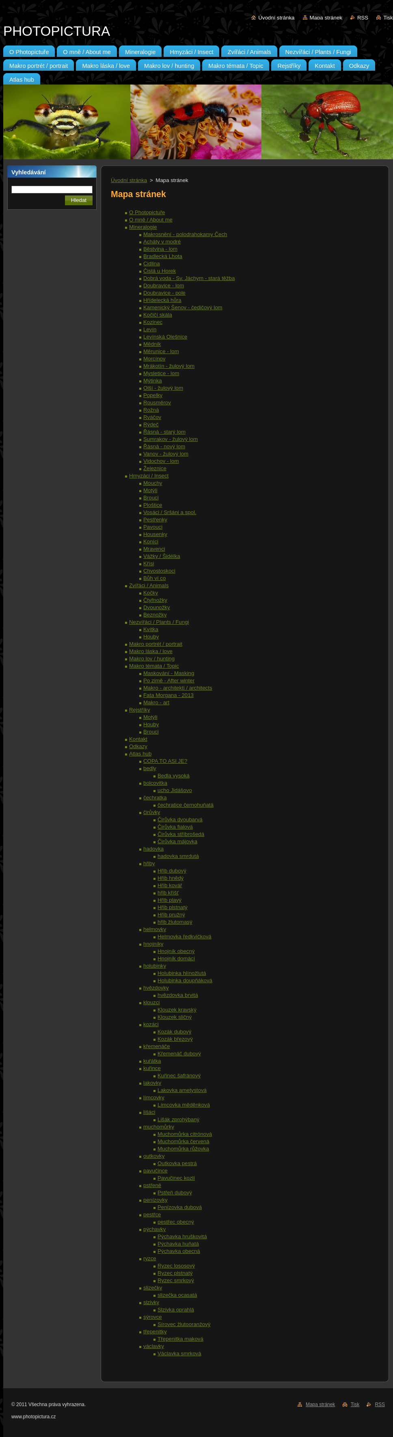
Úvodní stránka (276, 18)
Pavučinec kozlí (176, 1178)
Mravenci (154, 549)
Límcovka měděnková (184, 1105)
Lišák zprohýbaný (178, 1119)
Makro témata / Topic (154, 666)
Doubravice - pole (164, 293)
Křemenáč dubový (179, 1054)
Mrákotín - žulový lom (168, 366)
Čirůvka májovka (177, 841)
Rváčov (152, 417)
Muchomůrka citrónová (185, 1134)
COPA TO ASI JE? (165, 761)
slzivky (151, 1302)
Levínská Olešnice (165, 337)
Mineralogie (143, 227)
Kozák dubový (174, 1032)
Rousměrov (157, 402)
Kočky (150, 593)
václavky (153, 1346)
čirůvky (151, 812)
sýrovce (152, 1317)
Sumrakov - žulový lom (170, 439)
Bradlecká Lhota (162, 256)
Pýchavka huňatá (178, 1244)
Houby (151, 637)
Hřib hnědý (171, 878)
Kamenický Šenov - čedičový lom (182, 307)
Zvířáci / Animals (148, 585)
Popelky (152, 395)
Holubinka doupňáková (185, 980)
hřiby (149, 863)
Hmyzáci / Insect (148, 476)
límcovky (153, 1097)
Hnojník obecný (176, 951)
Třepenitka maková (180, 1339)
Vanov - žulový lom (165, 454)
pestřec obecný (176, 1222)
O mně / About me (151, 220)
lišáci (149, 1112)
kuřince (152, 1068)
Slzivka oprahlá (176, 1310)
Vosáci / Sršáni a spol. (169, 512)
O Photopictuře (147, 212)
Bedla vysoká (174, 776)
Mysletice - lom (161, 373)
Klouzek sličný (175, 1017)
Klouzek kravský (177, 1010)
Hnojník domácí (176, 958)
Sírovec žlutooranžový (184, 1324)
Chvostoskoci (159, 571)
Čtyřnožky (155, 600)
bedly (149, 768)
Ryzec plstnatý (175, 1273)
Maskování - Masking (168, 673)
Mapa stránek (326, 18)
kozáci (151, 1024)
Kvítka (150, 629)
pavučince (155, 1171)
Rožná (151, 410)
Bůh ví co (154, 578)
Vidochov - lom (161, 461)
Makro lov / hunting (152, 659)
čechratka (155, 797)
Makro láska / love (151, 651)
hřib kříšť (168, 893)
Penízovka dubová (180, 1207)
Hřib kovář (170, 885)
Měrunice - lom (161, 351)
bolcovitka (155, 783)
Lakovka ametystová (182, 1090)
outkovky (153, 1156)
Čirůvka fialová (175, 827)
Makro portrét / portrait (155, 644)
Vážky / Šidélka (161, 556)
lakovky (152, 1083)
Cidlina (151, 263)
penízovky (155, 1200)
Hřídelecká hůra (162, 300)
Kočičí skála (157, 315)
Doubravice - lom (163, 285)
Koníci (150, 541)
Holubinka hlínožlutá (182, 973)
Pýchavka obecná (179, 1251)
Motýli (150, 490)
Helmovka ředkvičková (185, 936)
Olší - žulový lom (163, 388)
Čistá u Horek (159, 271)
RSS (362, 18)
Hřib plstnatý (173, 907)
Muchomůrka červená (183, 1141)
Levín (149, 329)
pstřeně (152, 1185)
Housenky (155, 534)
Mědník (152, 344)
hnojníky (153, 944)
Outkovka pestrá (177, 1163)
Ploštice (152, 505)
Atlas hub (140, 754)
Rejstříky (139, 710)
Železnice (154, 468)
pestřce (152, 1214)
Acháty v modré (162, 242)
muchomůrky (158, 1127)
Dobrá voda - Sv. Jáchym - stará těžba (189, 278)
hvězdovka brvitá (178, 995)
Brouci (151, 498)
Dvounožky (156, 607)
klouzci (151, 1002)
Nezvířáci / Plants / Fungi (159, 622)
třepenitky (155, 1331)
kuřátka (152, 1061)
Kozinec (152, 322)
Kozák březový (175, 1039)
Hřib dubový (172, 871)
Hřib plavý (169, 900)
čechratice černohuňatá (186, 805)
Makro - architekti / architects (177, 688)
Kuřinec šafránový (179, 1075)
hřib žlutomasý (175, 922)
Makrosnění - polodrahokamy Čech (185, 234)
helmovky (154, 929)
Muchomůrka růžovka (183, 1149)
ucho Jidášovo (175, 790)
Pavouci (152, 527)
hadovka (153, 849)
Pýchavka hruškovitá (182, 1236)
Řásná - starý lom (164, 432)
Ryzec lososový (176, 1266)
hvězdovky (156, 988)
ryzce (149, 1258)
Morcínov (154, 359)
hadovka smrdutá (178, 856)
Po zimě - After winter (168, 680)
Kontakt (138, 739)
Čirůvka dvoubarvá (180, 819)
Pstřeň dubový (175, 1193)
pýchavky (154, 1229)
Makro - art (156, 702)
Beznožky (155, 615)
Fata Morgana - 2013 (168, 695)
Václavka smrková (179, 1353)
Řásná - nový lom (164, 446)
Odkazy (138, 746)
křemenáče (156, 1046)
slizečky (152, 1288)
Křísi (148, 563)
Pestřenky (155, 520)
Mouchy (152, 483)
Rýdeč (151, 424)
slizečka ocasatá (177, 1295)
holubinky (154, 966)
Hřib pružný (171, 915)
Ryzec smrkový (176, 1280)
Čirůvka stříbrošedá (181, 834)
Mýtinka (152, 381)
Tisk (388, 18)
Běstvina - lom (160, 249)
